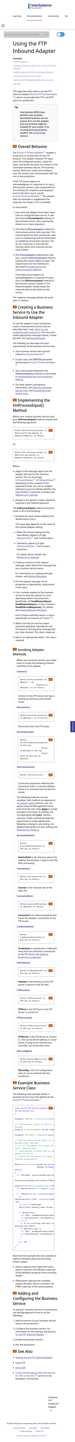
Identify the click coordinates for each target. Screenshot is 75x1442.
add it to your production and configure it (30, 331)
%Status (47, 618)
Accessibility (45, 1428)
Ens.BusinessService (34, 354)
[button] (15, 146)
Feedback (72, 726)
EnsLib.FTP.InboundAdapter (31, 153)
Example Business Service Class (27, 76)
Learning (17, 16)
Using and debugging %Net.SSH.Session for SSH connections (35, 1374)
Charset (27, 489)
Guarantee (33, 1428)
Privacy (16, 1428)
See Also (17, 83)
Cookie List (39, 1431)
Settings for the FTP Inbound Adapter (35, 1333)
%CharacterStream (25, 480)
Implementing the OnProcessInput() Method (33, 72)
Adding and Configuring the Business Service (33, 80)
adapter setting (27, 803)
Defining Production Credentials (33, 956)
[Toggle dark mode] (61, 34)
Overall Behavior (20, 61)
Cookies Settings (26, 1431)
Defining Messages (35, 338)
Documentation (34, 16)
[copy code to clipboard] (50, 430)
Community (53, 16)
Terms (23, 1428)
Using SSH (20, 1367)
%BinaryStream (47, 480)
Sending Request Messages (33, 610)
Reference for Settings (26, 494)
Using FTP (20, 1362)
